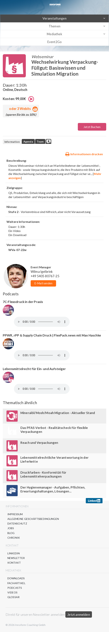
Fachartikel (16, 583)
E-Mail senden (43, 283)
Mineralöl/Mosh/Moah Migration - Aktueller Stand (57, 413)
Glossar (13, 597)
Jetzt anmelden (78, 614)
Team (40, 141)
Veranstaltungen (54, 18)
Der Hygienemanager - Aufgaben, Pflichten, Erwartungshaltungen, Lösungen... (52, 489)
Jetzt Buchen (92, 127)
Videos (12, 592)
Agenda (28, 141)
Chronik (13, 537)
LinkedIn (13, 553)
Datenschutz (17, 523)
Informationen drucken (84, 154)
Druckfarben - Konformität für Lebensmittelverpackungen (43, 474)
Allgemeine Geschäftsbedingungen (33, 518)
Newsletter (16, 558)
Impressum (15, 514)
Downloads (16, 578)
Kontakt (14, 562)
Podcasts (14, 587)
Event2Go (54, 42)
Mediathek (54, 34)
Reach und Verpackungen (39, 443)
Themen (54, 26)
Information (12, 141)
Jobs (10, 528)
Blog (11, 533)
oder (22, 109)
